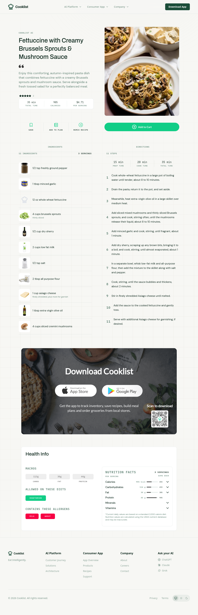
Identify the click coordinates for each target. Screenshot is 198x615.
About (123, 560)
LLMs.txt (140, 598)
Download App (177, 6)
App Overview (90, 560)
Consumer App (97, 6)
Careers (124, 565)
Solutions (51, 565)
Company (121, 6)
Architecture (52, 571)
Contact (124, 571)
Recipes (87, 571)
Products (88, 565)
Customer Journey (56, 560)
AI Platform (73, 6)
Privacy (154, 598)
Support (87, 576)
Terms (165, 598)
